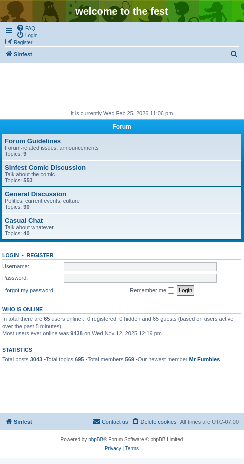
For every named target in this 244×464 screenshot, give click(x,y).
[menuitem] (26, 27)
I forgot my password (28, 290)
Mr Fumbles (205, 359)
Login (10, 255)
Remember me (152, 290)
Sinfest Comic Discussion (45, 167)
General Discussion (35, 194)
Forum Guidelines (33, 141)
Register (40, 255)
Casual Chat (24, 220)
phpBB (96, 439)
